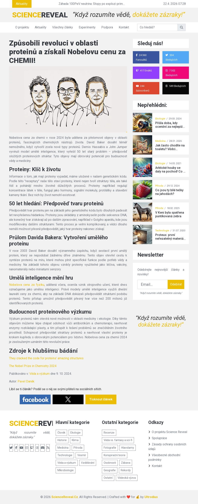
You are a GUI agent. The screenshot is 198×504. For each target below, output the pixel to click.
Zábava (125, 462)
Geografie (110, 470)
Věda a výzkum (39, 373)
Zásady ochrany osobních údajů (167, 446)
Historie (62, 440)
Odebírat (176, 284)
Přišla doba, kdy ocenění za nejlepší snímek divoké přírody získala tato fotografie (169, 125)
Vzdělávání (87, 462)
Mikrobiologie (65, 470)
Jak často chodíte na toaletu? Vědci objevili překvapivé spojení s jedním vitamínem (170, 147)
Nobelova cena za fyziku (26, 285)
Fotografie (110, 447)
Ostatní (108, 477)
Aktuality (40, 27)
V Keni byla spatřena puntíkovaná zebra (169, 214)
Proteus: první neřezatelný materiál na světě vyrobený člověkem (169, 236)
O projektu (22, 27)
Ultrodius (151, 497)
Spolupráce (157, 438)
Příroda (159, 185)
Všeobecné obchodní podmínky (164, 457)
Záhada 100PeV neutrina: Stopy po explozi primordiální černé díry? (103, 4)
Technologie (162, 230)
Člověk (61, 432)
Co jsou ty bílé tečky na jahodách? (169, 192)
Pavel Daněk (26, 381)
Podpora (107, 27)
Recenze (109, 432)
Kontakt (124, 27)
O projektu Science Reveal (167, 432)
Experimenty (87, 27)
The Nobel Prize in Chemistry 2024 (32, 366)
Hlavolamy (127, 447)
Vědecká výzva (127, 477)
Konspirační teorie (114, 455)
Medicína (160, 141)
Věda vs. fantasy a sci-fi (118, 440)
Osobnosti (110, 462)
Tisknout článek (101, 399)
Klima (75, 440)
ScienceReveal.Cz (64, 497)
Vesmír (81, 455)
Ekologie (160, 118)
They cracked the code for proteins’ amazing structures (46, 358)
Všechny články (62, 27)
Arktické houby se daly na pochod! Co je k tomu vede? (170, 169)
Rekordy (126, 470)
